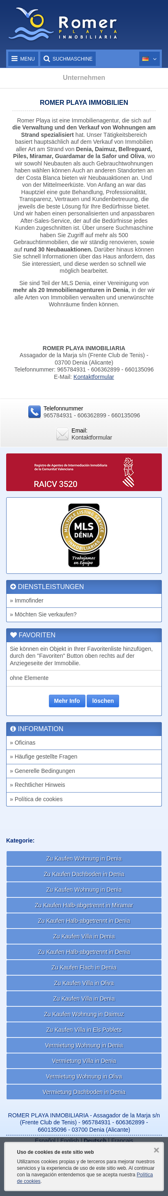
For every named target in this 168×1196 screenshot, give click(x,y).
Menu (23, 59)
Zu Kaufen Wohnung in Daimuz (84, 1014)
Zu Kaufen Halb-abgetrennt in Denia (84, 920)
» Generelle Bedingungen (42, 771)
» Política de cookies (36, 799)
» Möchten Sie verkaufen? (43, 614)
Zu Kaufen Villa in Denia (84, 936)
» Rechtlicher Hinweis (37, 784)
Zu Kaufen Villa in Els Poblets (84, 1029)
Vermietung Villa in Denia (84, 1061)
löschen (103, 701)
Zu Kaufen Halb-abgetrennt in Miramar (84, 905)
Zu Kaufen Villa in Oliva (84, 983)
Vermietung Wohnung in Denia (84, 1045)
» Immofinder (27, 600)
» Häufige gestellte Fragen (43, 756)
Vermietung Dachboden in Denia (84, 1092)
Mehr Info (67, 701)
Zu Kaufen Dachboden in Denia (84, 874)
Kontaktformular (94, 377)
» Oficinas (22, 742)
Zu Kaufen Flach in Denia (84, 967)
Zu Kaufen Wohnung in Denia (84, 858)
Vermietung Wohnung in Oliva (84, 1076)
